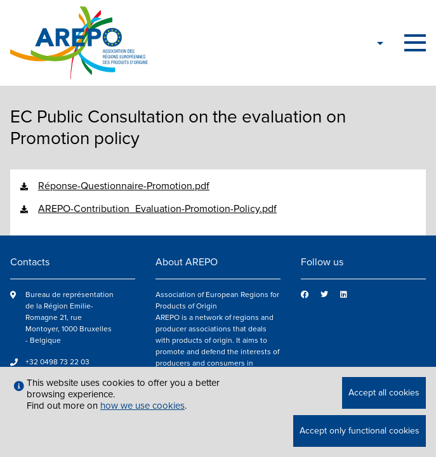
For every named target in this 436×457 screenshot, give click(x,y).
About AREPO (186, 262)
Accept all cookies (383, 392)
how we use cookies (142, 405)
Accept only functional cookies (359, 430)
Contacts (30, 262)
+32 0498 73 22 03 (57, 362)
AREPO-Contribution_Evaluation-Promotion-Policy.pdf (157, 208)
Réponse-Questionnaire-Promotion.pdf (123, 186)
